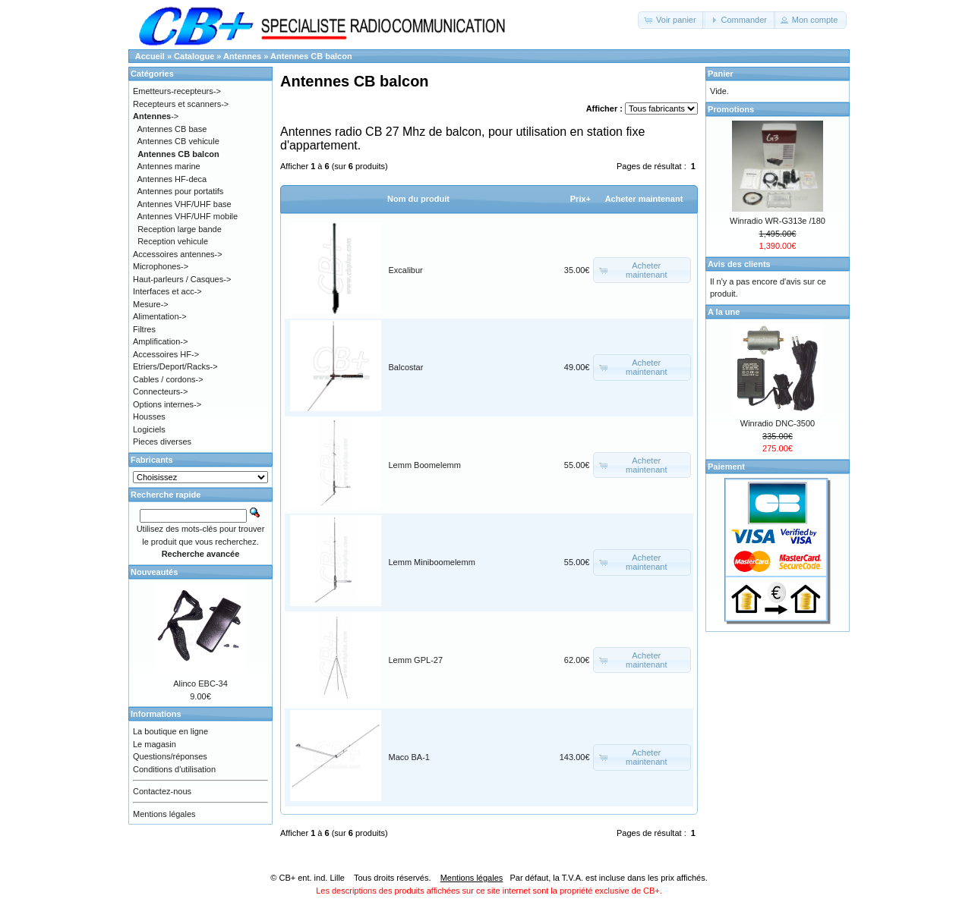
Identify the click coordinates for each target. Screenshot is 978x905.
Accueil (150, 56)
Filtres (144, 329)
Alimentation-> (160, 316)
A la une (724, 311)
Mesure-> (151, 304)
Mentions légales (164, 814)
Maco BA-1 (409, 757)
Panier (721, 73)
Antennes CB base (172, 129)
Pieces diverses (162, 441)
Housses (149, 416)
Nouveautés (154, 572)
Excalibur (406, 270)
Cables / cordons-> (168, 379)
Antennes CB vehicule (178, 141)
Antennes (242, 56)
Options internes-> (167, 404)
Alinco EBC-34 (200, 683)
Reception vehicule (172, 241)
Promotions (731, 109)
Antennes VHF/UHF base (184, 204)
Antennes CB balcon (311, 56)
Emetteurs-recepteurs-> (177, 91)
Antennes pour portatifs (180, 191)
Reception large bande (179, 229)
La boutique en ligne (170, 731)
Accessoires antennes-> (177, 254)
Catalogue (194, 56)
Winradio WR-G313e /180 (777, 220)
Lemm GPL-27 (416, 660)
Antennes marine (168, 166)
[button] (671, 20)
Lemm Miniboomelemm (432, 562)
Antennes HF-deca (172, 179)
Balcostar (406, 367)
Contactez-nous (162, 791)
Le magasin (154, 744)
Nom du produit (418, 198)
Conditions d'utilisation (174, 769)
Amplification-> (160, 341)
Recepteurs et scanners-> (181, 103)
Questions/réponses (170, 756)
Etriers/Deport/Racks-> (175, 366)
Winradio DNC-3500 (777, 423)
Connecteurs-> (160, 391)
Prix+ (580, 198)
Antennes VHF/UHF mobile (187, 216)
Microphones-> (160, 266)
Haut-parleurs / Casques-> (182, 279)
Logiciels (149, 429)
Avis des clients (739, 264)
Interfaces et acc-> (167, 291)
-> (155, 116)
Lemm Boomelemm (425, 465)
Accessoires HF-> (166, 354)
